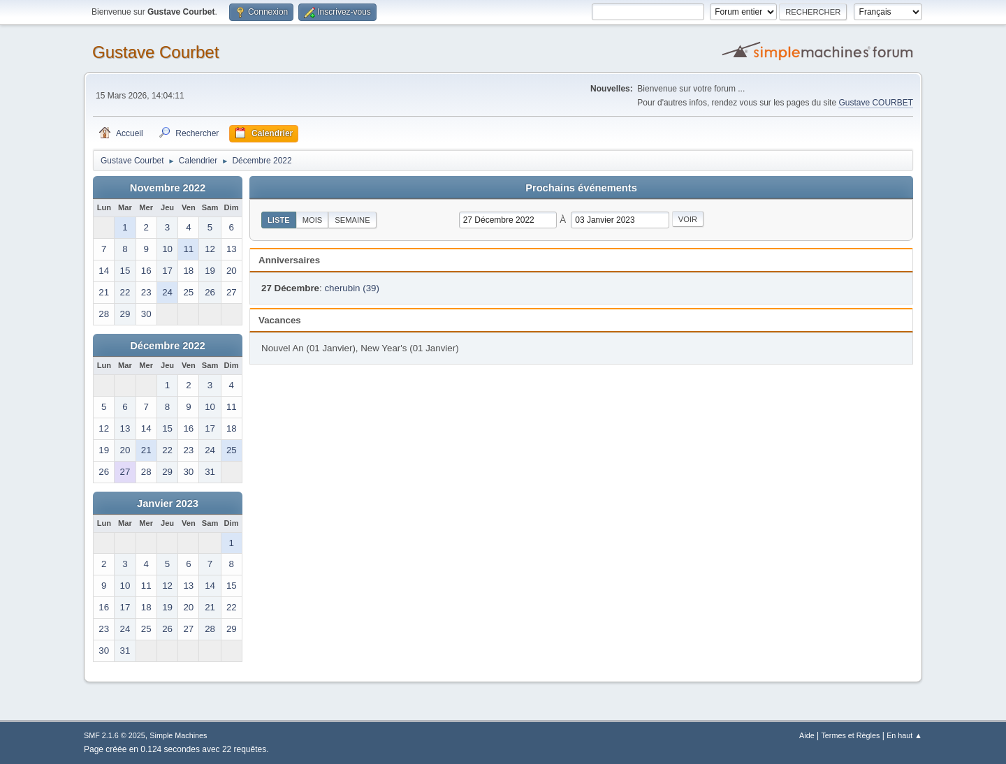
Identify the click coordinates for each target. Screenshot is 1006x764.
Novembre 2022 (167, 187)
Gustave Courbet (155, 52)
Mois (312, 220)
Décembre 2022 (167, 345)
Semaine (352, 220)
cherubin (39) (351, 288)
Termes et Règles (850, 735)
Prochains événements (581, 187)
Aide (807, 735)
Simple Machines (178, 735)
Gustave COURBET (875, 103)
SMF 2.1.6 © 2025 (114, 735)
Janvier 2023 (167, 503)
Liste (279, 220)
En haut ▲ (904, 735)
